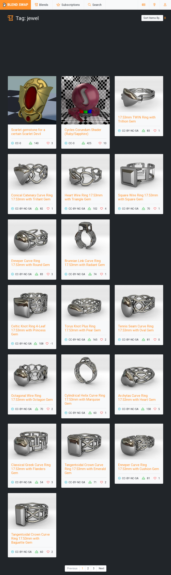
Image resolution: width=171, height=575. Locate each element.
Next (101, 568)
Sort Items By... (153, 18)
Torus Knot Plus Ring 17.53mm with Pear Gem (83, 328)
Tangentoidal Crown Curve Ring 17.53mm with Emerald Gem (85, 469)
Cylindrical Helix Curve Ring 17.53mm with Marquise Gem (85, 399)
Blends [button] (41, 5)
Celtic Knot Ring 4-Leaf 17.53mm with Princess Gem (28, 330)
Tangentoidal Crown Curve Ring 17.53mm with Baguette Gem (30, 538)
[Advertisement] (85, 49)
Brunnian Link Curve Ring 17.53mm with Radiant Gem (85, 263)
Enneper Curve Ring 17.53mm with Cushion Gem (138, 467)
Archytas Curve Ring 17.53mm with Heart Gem (137, 398)
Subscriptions (68, 5)
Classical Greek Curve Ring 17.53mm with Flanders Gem (31, 469)
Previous (72, 568)
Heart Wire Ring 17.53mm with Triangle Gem (84, 197)
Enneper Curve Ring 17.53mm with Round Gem (30, 263)
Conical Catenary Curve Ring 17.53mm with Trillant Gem (32, 197)
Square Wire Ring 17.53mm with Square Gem (138, 197)
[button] (154, 4)
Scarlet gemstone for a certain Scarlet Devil (28, 132)
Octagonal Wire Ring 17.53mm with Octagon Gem (32, 398)
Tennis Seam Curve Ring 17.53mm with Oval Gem (136, 328)
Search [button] (95, 5)
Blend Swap (15, 5)
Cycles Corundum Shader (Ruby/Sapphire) (83, 132)
